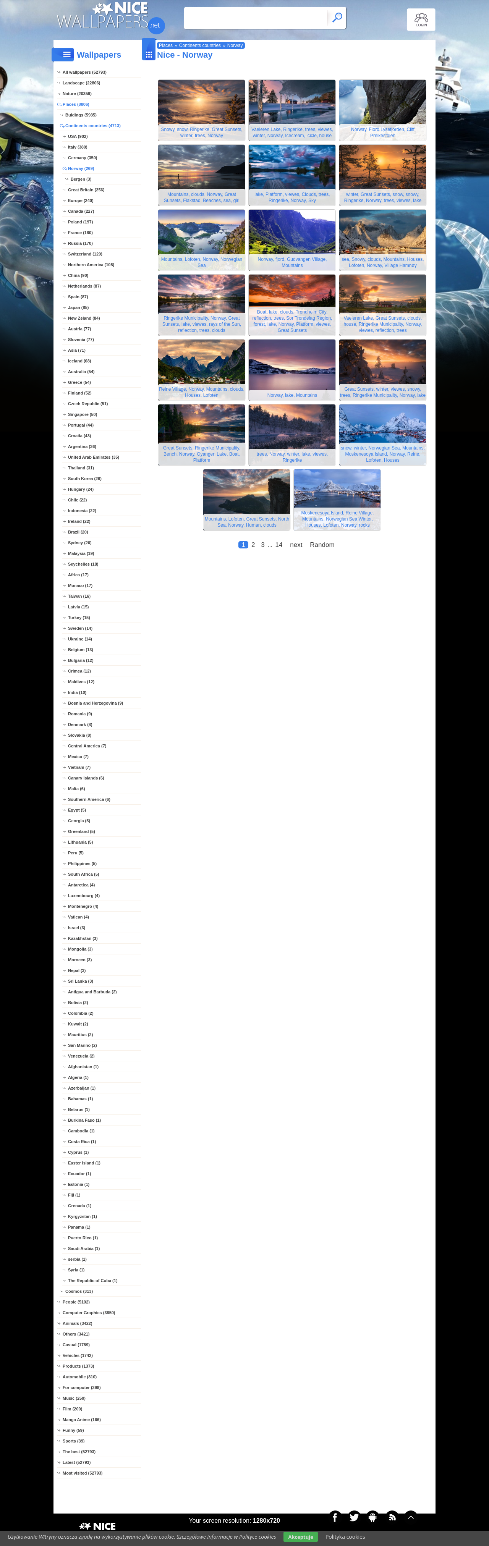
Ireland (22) (79, 521)
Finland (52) (80, 393)
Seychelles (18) (83, 564)
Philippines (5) (82, 863)
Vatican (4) (78, 917)
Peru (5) (76, 853)
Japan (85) (78, 307)
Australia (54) (81, 371)
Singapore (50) (82, 414)
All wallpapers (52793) (85, 72)
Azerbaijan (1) (82, 1088)
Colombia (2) (81, 1013)
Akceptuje (300, 1536)
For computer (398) (82, 1387)
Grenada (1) (79, 1205)
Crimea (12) (79, 671)
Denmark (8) (80, 724)
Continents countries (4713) (93, 125)
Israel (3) (76, 927)
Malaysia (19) (81, 553)
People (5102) (76, 1302)
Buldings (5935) (81, 115)
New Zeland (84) (84, 318)
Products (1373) (78, 1366)
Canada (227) (81, 211)
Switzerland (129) (85, 254)
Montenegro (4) (83, 906)
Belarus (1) (79, 1109)
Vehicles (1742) (78, 1355)
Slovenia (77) (81, 339)
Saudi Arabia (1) (84, 1248)
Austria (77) (79, 329)
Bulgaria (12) (81, 660)
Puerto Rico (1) (83, 1238)
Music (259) (74, 1398)
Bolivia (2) (78, 1002)
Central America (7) (87, 746)
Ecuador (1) (79, 1173)
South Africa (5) (83, 874)
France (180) (80, 232)
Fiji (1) (74, 1195)
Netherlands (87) (84, 286)
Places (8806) (76, 104)
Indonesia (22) (82, 510)
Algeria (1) (78, 1077)
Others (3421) (76, 1334)
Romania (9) (80, 714)
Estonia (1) (78, 1184)
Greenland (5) (81, 831)
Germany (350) (82, 157)
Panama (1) (79, 1227)
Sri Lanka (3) (80, 981)
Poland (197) (80, 222)
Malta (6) (76, 788)
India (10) (77, 692)
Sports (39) (73, 1441)
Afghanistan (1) (83, 1066)
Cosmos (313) (79, 1291)
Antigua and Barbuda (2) (92, 992)
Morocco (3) (80, 959)
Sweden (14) (80, 628)
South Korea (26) (85, 478)
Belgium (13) (80, 649)
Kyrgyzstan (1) (82, 1216)
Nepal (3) (77, 970)
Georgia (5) (79, 820)
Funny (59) (73, 1430)
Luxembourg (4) (84, 895)
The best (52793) (79, 1451)
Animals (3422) (77, 1323)
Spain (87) (78, 296)
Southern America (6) (89, 799)
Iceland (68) (79, 361)
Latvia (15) (78, 607)
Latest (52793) (77, 1462)
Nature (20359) (77, 93)
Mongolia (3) (80, 949)
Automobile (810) (80, 1377)
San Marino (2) (82, 1045)
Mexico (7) (78, 756)
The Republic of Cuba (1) (93, 1280)
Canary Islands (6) (86, 778)
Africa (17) (78, 574)
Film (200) (72, 1409)
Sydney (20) (80, 542)
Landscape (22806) (81, 83)
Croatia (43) (79, 435)
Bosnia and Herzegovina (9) (95, 703)
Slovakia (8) (79, 735)
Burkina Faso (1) (84, 1120)
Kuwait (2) (78, 1024)
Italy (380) (77, 147)
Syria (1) (76, 1270)
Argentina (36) (82, 446)
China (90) (78, 275)
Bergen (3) (81, 179)
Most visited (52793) (83, 1473)
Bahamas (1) (80, 1098)
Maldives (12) (81, 681)
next (296, 544)
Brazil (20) (78, 532)
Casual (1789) (76, 1344)
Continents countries (200, 45)
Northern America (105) (91, 264)
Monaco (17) (80, 585)
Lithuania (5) (80, 842)
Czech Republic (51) (88, 403)
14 (278, 544)
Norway (235, 45)
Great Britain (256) (86, 190)
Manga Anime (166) (82, 1419)
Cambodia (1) (81, 1131)
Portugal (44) (81, 425)
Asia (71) (77, 350)
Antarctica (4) (81, 885)
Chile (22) (77, 500)
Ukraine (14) (80, 639)
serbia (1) (77, 1259)
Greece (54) (79, 382)
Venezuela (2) (81, 1056)
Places (166, 45)
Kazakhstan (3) (83, 938)
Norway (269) (81, 168)
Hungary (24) (81, 489)
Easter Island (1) (84, 1163)
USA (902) (78, 136)
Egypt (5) (77, 810)
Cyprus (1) (78, 1152)
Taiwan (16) (79, 596)
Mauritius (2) (80, 1034)
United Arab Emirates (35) (93, 457)
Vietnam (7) (79, 767)
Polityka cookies (345, 1536)
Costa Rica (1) (82, 1141)
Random (322, 544)
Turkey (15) (79, 617)
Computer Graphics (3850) (89, 1312)
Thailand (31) (81, 468)
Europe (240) (81, 200)
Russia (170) (80, 243)
